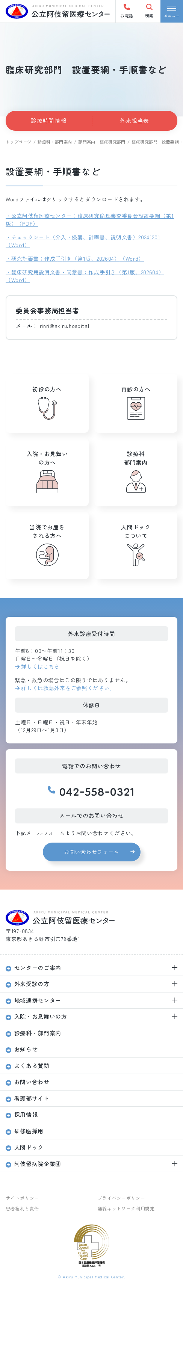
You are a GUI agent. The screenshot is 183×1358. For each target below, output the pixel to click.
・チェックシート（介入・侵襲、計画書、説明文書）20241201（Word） (83, 241)
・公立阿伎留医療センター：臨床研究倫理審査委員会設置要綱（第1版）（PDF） (90, 219)
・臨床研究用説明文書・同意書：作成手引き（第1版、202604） (85, 272)
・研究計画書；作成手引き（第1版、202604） (63, 258)
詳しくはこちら (40, 666)
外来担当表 (135, 120)
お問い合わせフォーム (91, 851)
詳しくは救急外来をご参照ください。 (68, 688)
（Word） (132, 258)
